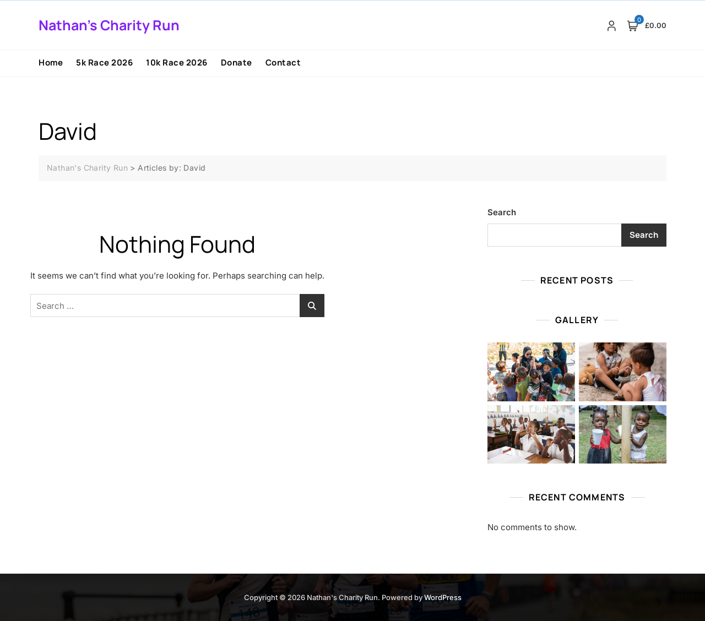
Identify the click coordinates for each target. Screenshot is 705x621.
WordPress (443, 597)
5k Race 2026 (104, 62)
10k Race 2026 (177, 62)
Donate (236, 62)
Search (501, 212)
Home (51, 62)
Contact (283, 62)
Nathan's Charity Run (109, 25)
